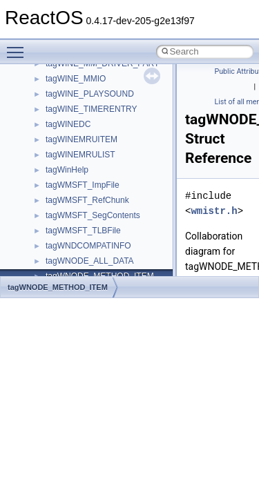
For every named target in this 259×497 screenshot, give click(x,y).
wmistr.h (214, 210)
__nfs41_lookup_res (83, 178)
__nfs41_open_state (83, 269)
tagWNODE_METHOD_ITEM (58, 287)
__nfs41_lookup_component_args (108, 148)
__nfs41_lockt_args (81, 72)
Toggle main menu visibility (18, 46)
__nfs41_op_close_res (87, 208)
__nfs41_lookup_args (85, 132)
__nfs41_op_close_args (89, 193)
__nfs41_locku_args (82, 102)
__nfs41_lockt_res (79, 87)
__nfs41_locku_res (80, 117)
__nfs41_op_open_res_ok (94, 254)
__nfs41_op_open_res (87, 239)
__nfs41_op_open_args (89, 223)
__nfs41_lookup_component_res (106, 163)
